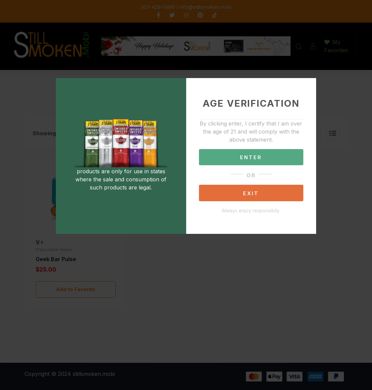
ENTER (251, 157)
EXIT (251, 193)
